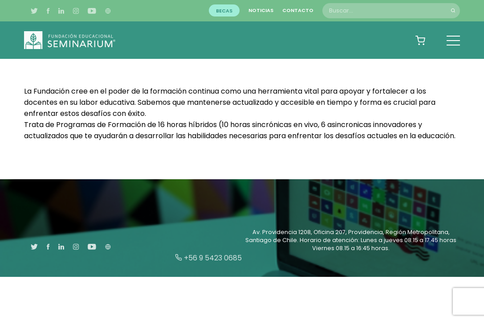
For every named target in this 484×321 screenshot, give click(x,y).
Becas (224, 10)
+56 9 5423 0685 (208, 258)
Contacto (297, 10)
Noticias (260, 10)
